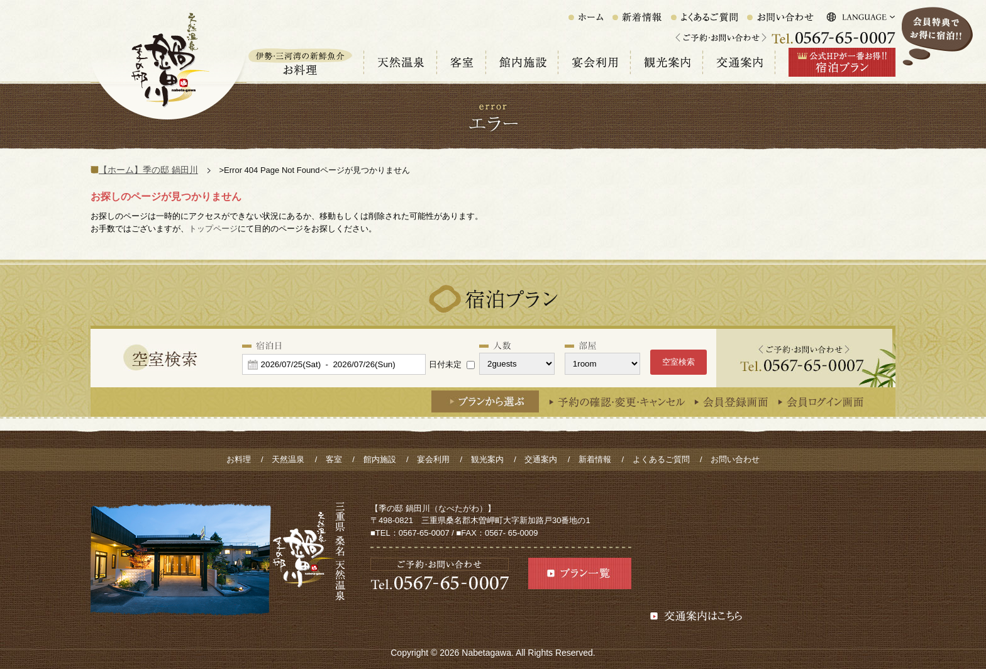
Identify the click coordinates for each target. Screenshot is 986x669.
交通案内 (540, 459)
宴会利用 (433, 459)
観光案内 (487, 459)
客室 (334, 459)
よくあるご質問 (661, 459)
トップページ (213, 228)
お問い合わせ (735, 459)
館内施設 (379, 459)
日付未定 (445, 364)
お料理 (238, 459)
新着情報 (595, 459)
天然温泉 (288, 459)
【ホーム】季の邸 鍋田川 (148, 170)
